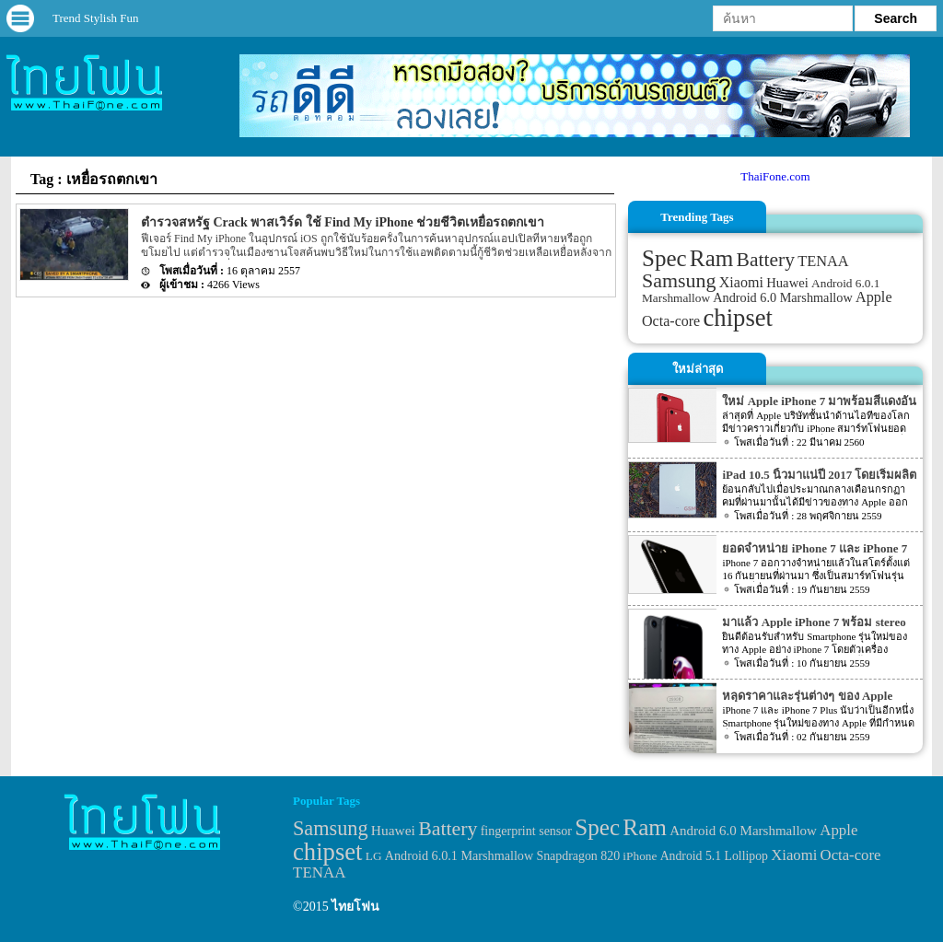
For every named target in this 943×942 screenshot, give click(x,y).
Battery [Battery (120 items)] (766, 260)
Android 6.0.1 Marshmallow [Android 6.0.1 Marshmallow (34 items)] (459, 855)
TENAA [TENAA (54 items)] (822, 261)
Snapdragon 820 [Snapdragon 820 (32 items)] (578, 856)
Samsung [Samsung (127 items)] (679, 280)
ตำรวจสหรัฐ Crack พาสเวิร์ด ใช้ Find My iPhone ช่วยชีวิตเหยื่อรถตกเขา (342, 222)
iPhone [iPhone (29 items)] (640, 856)
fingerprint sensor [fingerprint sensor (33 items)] (526, 830)
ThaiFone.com (774, 176)
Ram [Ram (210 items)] (711, 258)
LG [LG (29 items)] (374, 856)
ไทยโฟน (355, 906)
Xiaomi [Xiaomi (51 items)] (741, 282)
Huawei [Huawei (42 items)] (787, 282)
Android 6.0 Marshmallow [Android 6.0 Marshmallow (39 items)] (782, 297)
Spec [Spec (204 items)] (664, 258)
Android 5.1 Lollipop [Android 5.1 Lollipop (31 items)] (714, 856)
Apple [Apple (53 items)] (874, 297)
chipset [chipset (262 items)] (739, 317)
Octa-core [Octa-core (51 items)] (671, 321)
